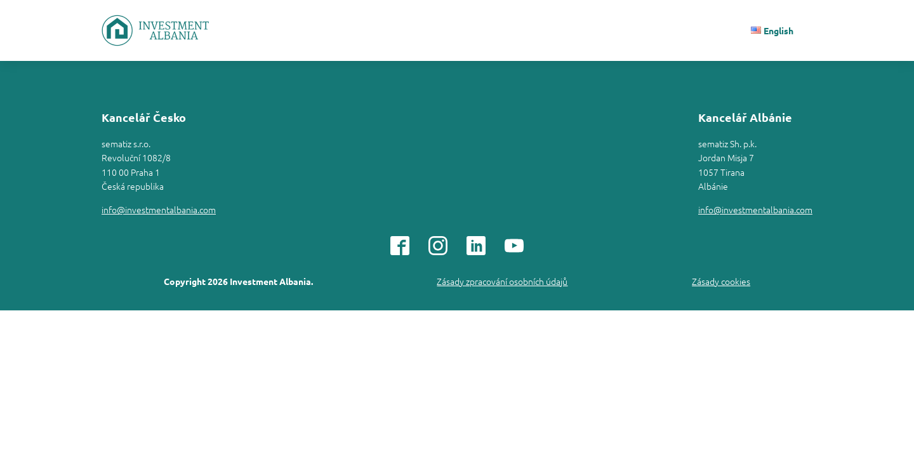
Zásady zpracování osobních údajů (502, 281)
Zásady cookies (721, 281)
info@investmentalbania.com (159, 209)
